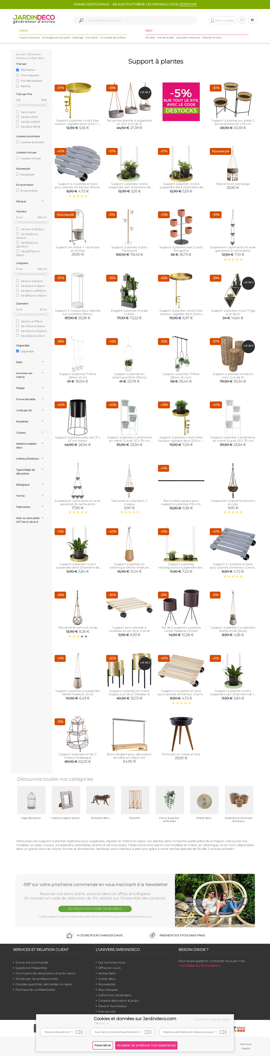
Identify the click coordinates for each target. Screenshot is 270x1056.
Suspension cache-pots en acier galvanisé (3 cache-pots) (233, 248)
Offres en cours (109, 968)
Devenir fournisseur (112, 1006)
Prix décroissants (31, 80)
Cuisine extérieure (29, 37)
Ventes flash (107, 973)
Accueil (20, 54)
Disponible (25, 351)
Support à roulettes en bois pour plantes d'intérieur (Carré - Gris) (233, 567)
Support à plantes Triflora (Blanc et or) (77, 375)
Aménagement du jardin (56, 37)
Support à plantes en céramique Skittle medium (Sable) (129, 567)
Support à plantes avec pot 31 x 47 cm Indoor (77, 439)
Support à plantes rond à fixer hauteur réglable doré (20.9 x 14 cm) (181, 440)
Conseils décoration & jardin (118, 1000)
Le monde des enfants (113, 37)
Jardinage (77, 37)
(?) (71, 1032)
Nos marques (108, 990)
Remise (25, 86)
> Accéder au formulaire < (200, 966)
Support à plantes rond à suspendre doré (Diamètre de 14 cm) (77, 567)
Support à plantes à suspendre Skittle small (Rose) (233, 629)
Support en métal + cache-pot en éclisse (78, 248)
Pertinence (28, 69)
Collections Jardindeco (115, 995)
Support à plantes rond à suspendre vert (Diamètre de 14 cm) (233, 694)
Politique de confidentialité (35, 990)
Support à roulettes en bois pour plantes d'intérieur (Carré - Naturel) (181, 694)
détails (102, 1023)
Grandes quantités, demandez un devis (44, 984)
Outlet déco (107, 979)
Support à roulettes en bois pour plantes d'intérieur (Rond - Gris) (78, 187)
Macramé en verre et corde (77, 627)
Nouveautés (106, 984)
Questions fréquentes (31, 968)
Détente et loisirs (212, 37)
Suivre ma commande (32, 962)
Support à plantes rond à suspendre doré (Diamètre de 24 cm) (181, 187)
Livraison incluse (28, 158)
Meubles (150, 37)
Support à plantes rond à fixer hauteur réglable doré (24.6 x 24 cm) (181, 314)
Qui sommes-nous (111, 962)
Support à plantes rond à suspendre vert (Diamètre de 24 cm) (129, 187)
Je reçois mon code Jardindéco (95, 908)
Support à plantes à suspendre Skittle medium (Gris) (77, 692)
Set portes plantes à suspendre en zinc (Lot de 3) (129, 122)
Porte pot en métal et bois (181, 754)
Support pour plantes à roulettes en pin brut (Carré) (129, 629)
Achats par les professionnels (37, 979)
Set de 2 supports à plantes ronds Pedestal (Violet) (181, 629)
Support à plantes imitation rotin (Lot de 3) (233, 375)
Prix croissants (30, 75)
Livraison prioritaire (30, 142)
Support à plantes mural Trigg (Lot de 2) (233, 312)
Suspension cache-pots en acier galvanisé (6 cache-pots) (78, 502)
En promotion (27, 190)
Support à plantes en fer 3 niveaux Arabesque (78, 755)
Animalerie (92, 37)
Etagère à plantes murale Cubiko (129, 312)
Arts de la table (165, 37)
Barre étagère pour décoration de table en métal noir (129, 755)
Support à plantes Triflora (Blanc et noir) (181, 375)
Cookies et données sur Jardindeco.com (135, 1018)
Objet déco (37, 58)
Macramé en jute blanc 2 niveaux (129, 502)
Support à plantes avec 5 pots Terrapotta (181, 248)
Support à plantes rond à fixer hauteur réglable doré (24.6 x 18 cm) (77, 124)
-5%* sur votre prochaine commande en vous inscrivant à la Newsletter (95, 884)
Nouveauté (25, 174)
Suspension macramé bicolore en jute (233, 502)
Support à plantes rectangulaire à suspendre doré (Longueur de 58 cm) (181, 567)
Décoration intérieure (188, 37)
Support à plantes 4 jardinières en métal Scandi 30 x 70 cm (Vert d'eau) (129, 440)
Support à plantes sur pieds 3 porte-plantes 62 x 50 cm (233, 122)
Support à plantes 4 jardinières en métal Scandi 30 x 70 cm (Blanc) (232, 440)
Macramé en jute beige (233, 184)
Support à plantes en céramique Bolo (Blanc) (129, 375)
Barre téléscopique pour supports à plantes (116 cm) (181, 502)
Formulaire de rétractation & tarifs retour (46, 973)
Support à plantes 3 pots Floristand (129, 248)
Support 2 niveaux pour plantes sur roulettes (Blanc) (77, 312)
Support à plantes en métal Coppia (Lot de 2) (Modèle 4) (129, 692)
